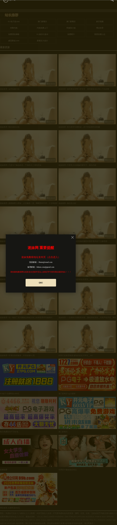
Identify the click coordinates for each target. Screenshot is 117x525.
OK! (41, 282)
